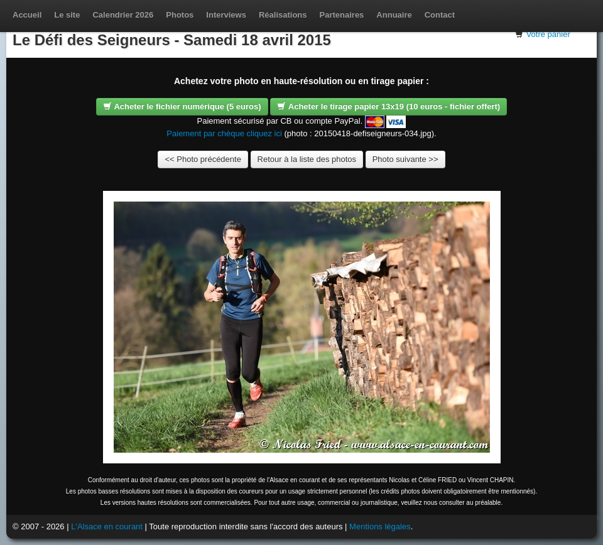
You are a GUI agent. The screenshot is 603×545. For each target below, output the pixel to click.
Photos (179, 14)
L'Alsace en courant (107, 526)
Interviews (226, 14)
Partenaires (342, 14)
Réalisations (283, 14)
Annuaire (393, 14)
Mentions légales (380, 526)
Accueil (27, 14)
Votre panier (548, 34)
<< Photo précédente (203, 159)
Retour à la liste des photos (307, 159)
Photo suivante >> (405, 159)
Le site (67, 14)
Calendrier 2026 (122, 14)
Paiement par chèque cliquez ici (224, 133)
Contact (440, 14)
